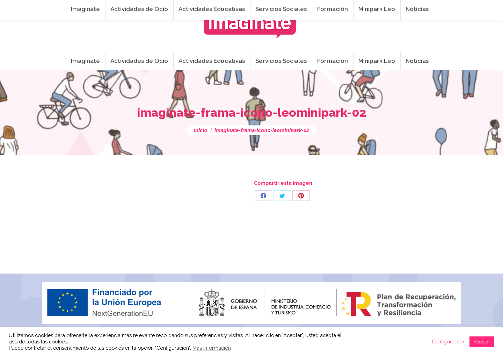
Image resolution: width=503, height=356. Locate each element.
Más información (211, 348)
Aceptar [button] (482, 341)
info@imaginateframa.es (217, 7)
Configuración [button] (448, 341)
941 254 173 (158, 7)
